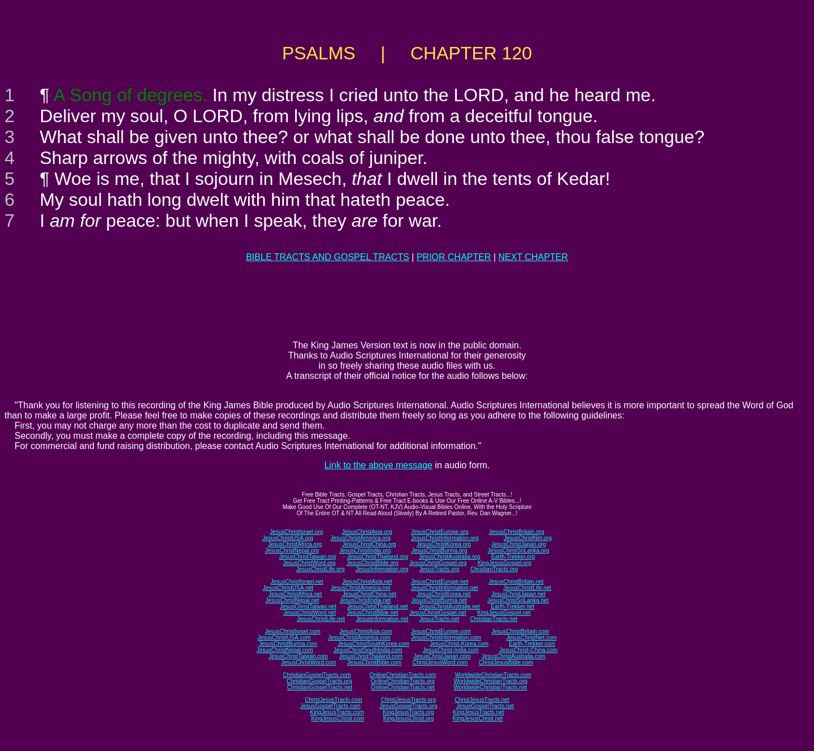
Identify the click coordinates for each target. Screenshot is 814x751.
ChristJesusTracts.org (408, 700)
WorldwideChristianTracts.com (493, 675)
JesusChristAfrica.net (295, 594)
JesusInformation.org (382, 569)
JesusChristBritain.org (516, 532)
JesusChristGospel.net (437, 613)
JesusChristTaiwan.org (307, 557)
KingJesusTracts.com (337, 712)
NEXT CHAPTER (533, 257)
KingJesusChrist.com (337, 718)
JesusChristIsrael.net (296, 582)
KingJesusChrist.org (408, 718)
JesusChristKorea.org (444, 544)
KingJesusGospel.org (504, 563)
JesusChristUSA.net (288, 588)
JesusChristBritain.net (515, 582)
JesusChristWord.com (308, 662)
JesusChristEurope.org (440, 532)
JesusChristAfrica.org (295, 544)
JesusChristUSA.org (287, 538)
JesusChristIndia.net (365, 600)
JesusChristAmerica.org (361, 538)
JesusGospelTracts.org (408, 706)
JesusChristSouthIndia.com (368, 650)
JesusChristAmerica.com (359, 638)
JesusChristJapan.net (518, 594)
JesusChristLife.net (527, 588)
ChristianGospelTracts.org (319, 681)
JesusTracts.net (439, 619)
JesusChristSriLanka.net (517, 600)
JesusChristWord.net (309, 613)
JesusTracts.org (439, 569)
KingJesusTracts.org (408, 712)
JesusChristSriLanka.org (518, 550)
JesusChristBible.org (373, 563)
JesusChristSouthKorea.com (373, 644)
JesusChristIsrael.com (292, 631)
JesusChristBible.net (372, 613)
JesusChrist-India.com (451, 650)
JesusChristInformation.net (444, 588)
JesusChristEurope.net (439, 582)
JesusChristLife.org (320, 569)
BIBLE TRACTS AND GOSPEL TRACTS (327, 257)
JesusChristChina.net (369, 594)
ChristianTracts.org (494, 569)
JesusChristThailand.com (370, 656)
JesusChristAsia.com (365, 631)
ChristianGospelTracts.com (316, 675)
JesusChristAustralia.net (449, 606)
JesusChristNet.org (528, 538)
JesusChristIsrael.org (296, 532)
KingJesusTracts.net (478, 712)
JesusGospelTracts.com (330, 706)
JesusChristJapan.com (441, 656)
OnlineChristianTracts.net (402, 687)
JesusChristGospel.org (437, 563)
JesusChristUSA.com (283, 638)
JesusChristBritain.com (520, 631)
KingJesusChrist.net (478, 718)
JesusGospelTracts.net (485, 706)
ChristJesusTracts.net (481, 700)
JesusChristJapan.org (518, 544)
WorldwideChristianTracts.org (490, 681)
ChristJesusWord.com (440, 662)
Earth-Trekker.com (532, 644)
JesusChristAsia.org (367, 532)
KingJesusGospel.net (504, 613)
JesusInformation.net (382, 619)
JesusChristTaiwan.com (298, 656)
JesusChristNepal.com (285, 650)
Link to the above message (378, 465)
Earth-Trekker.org (513, 557)
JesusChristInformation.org (445, 538)
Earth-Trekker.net (512, 606)
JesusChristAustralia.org (449, 557)
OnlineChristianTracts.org (403, 681)
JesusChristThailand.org (377, 557)
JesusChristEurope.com (441, 631)
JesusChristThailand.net (377, 606)
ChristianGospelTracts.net (319, 687)
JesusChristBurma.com (288, 644)
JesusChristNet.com (531, 638)
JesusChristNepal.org (292, 550)
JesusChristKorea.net (444, 594)
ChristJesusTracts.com (333, 700)
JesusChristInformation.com (446, 638)
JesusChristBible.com (374, 662)
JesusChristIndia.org (365, 550)
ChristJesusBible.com (506, 662)
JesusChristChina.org (369, 544)
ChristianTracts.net (493, 619)
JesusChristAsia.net (367, 582)
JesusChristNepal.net (292, 600)
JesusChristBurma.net (439, 600)
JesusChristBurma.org (439, 550)
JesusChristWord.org (309, 563)
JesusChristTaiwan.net (308, 606)
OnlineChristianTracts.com (403, 675)
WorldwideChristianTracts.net (490, 687)
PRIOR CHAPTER (454, 257)
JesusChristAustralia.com (513, 656)
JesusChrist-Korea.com (459, 644)
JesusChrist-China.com (528, 650)
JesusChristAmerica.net (361, 588)
